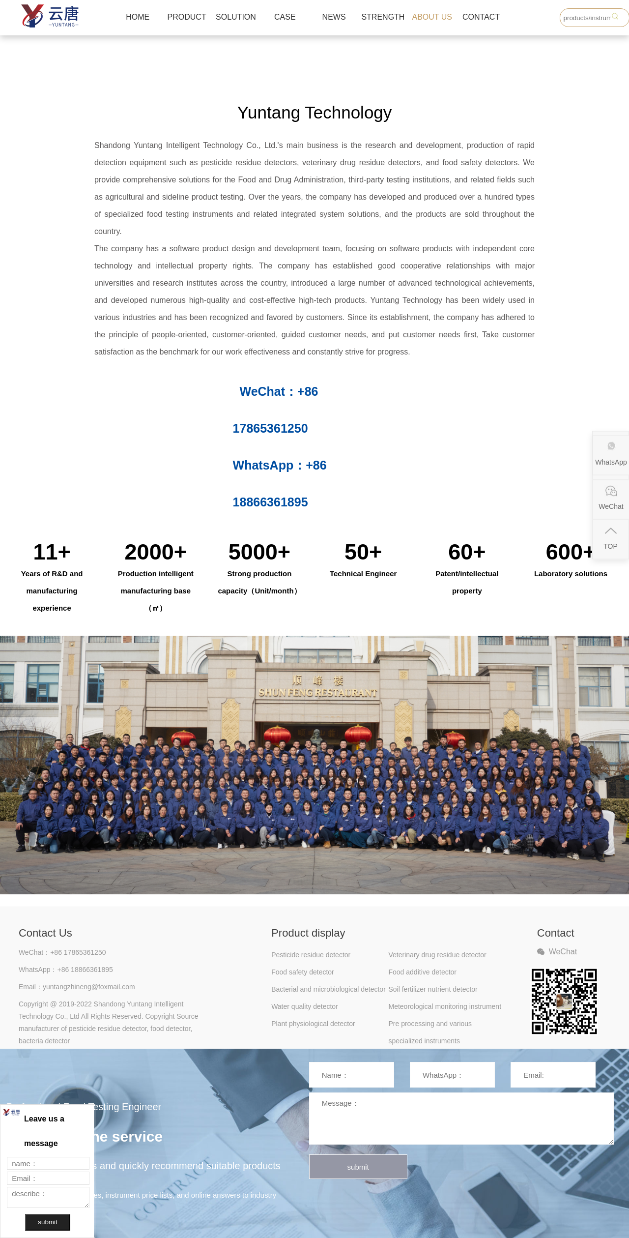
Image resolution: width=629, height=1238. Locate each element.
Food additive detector (422, 972)
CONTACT (481, 17)
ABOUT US (432, 17)
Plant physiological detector (313, 1024)
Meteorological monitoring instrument (444, 1006)
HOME (137, 17)
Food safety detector (302, 972)
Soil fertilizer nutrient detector (432, 989)
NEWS (334, 17)
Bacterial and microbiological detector (328, 989)
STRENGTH (382, 17)
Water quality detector (304, 1006)
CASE (285, 17)
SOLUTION (236, 17)
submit (358, 1167)
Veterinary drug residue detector (437, 955)
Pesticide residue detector (310, 955)
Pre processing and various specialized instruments (430, 1026)
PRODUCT (187, 17)
